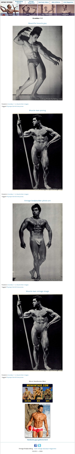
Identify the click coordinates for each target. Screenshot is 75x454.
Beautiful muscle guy (37, 23)
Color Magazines (68, 2)
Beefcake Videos (44, 2)
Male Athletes (56, 2)
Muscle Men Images (22, 104)
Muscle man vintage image (37, 291)
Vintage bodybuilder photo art (37, 200)
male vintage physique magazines (45, 449)
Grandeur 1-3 (12, 104)
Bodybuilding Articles (19, 2)
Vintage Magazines (31, 2)
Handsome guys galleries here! (37, 440)
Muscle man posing (37, 110)
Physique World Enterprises (14, 106)
